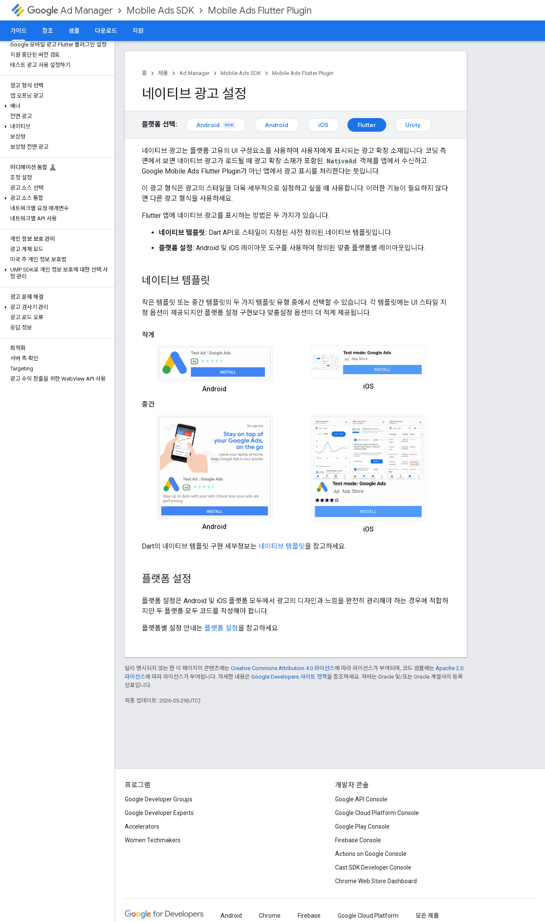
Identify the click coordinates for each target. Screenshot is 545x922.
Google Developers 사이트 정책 (289, 676)
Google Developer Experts (159, 812)
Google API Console (361, 799)
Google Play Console (362, 826)
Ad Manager (70, 10)
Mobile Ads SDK (160, 10)
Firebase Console (358, 840)
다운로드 (106, 31)
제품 (163, 73)
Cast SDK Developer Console (373, 867)
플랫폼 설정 (221, 628)
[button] (55, 106)
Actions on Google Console (371, 853)
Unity (413, 125)
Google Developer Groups (158, 799)
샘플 (74, 31)
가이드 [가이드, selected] (18, 31)
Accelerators (142, 826)
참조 (47, 31)
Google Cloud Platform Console (377, 812)
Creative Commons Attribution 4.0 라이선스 (283, 668)
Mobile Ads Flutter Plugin (260, 10)
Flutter (367, 125)
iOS (323, 125)
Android (215, 125)
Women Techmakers (153, 840)
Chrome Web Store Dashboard (376, 881)
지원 (137, 31)
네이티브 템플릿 (281, 546)
